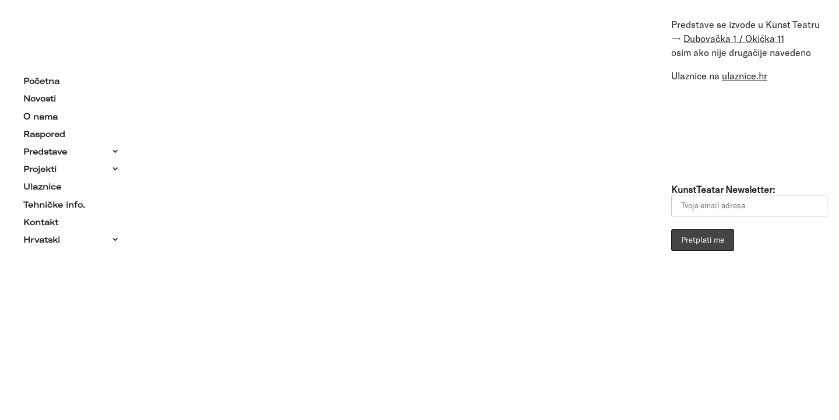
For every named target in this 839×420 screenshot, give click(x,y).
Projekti (40, 167)
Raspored (44, 132)
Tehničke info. (54, 202)
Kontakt (40, 220)
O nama (40, 114)
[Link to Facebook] (717, 130)
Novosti (39, 96)
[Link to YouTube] (749, 130)
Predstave (45, 149)
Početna (41, 79)
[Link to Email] (684, 130)
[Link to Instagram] (782, 130)
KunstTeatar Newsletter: (749, 200)
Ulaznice (42, 184)
